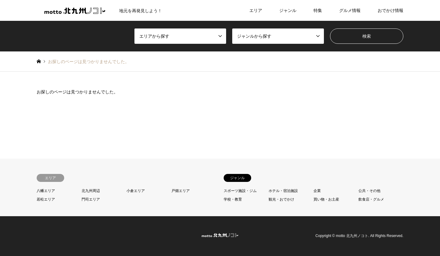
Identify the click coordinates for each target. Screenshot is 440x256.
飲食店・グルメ (371, 199)
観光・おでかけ (281, 199)
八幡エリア (46, 191)
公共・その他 (369, 191)
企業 (317, 191)
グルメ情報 (350, 10)
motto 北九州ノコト (352, 236)
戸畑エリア (180, 191)
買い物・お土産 (326, 199)
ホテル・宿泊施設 (283, 191)
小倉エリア (136, 191)
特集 (318, 10)
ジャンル (287, 10)
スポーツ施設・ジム (240, 191)
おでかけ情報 (390, 10)
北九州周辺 (91, 191)
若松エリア (46, 199)
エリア (255, 10)
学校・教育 (233, 199)
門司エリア (91, 199)
